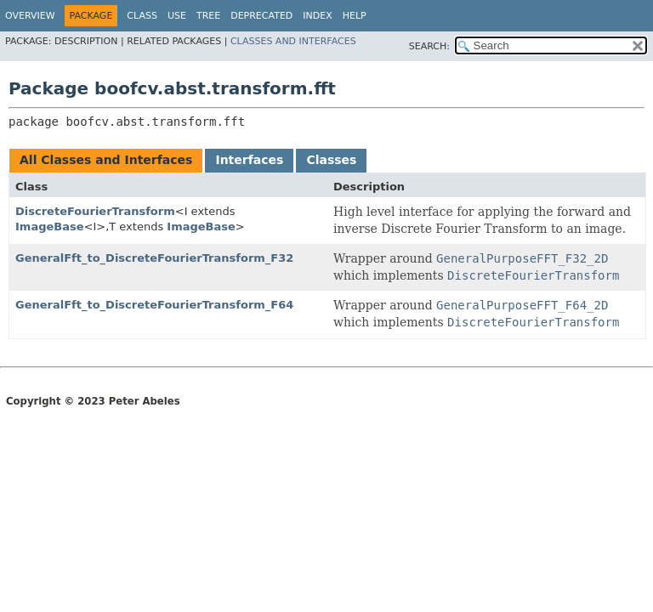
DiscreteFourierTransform (95, 211)
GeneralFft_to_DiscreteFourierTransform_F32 (154, 258)
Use (177, 15)
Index (317, 15)
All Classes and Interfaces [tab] (106, 160)
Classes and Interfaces (293, 41)
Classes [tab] (331, 160)
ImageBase (49, 226)
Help (354, 15)
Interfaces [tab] (249, 160)
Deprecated (261, 15)
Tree (208, 15)
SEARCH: (429, 46)
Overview (30, 15)
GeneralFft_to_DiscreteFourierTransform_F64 (154, 304)
